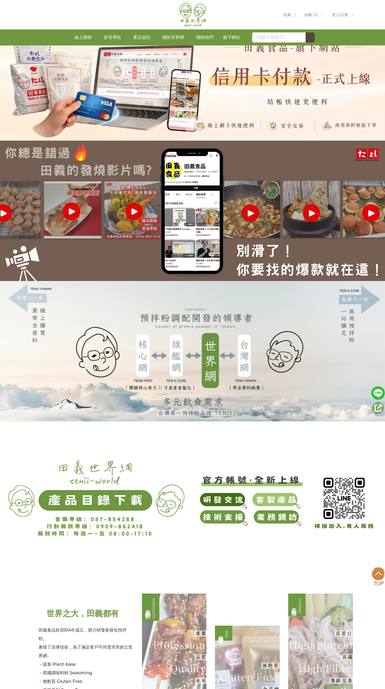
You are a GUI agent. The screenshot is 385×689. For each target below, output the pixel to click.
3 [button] (198, 181)
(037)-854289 (252, 637)
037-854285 (250, 601)
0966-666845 (283, 618)
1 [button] (187, 181)
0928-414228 (251, 627)
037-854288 (250, 610)
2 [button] (192, 181)
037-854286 (279, 601)
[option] (192, 115)
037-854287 (279, 610)
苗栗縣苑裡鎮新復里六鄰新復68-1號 (272, 645)
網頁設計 (325, 681)
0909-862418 (283, 627)
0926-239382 (251, 618)
